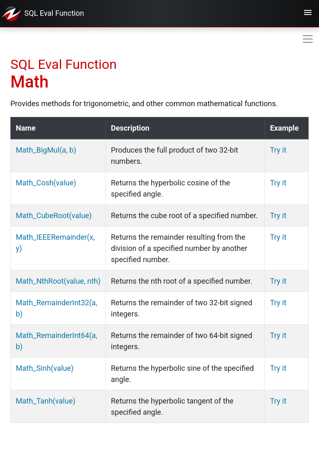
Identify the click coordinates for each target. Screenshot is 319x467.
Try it (278, 150)
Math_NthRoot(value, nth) (58, 281)
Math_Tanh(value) (45, 400)
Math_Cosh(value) (46, 182)
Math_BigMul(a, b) (46, 150)
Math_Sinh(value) (45, 368)
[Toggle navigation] (308, 14)
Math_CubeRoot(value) (54, 215)
